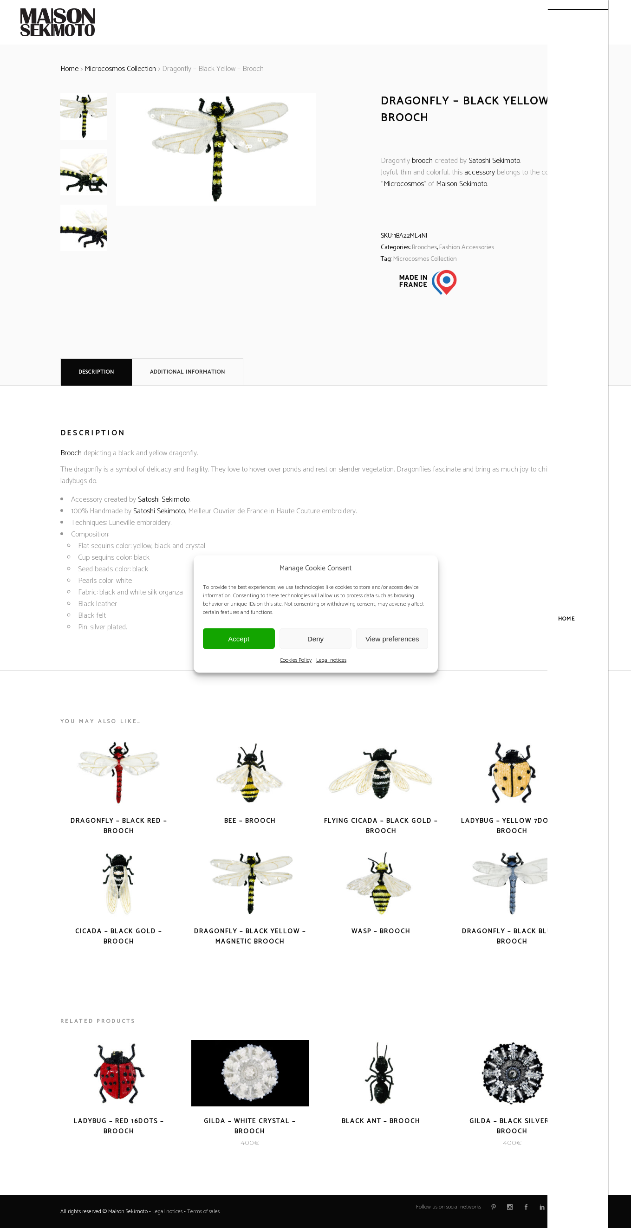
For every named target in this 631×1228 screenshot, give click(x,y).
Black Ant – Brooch (381, 1121)
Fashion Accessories (466, 247)
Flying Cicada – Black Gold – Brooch (381, 826)
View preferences (392, 638)
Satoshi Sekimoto (494, 161)
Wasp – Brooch (380, 931)
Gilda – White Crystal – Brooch (250, 1126)
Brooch (71, 453)
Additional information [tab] (187, 372)
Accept (238, 638)
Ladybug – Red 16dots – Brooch (119, 1126)
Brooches (424, 247)
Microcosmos (404, 184)
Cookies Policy (296, 660)
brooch (422, 161)
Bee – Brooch (250, 821)
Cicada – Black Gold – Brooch (118, 936)
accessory (479, 172)
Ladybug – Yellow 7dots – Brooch (512, 826)
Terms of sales (203, 1211)
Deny (315, 638)
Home (69, 69)
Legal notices (331, 660)
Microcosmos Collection (120, 69)
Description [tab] (96, 372)
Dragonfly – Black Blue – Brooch (512, 936)
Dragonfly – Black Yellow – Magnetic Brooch (250, 936)
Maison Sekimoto (461, 184)
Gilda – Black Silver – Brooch (512, 1126)
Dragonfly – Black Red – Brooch (119, 826)
